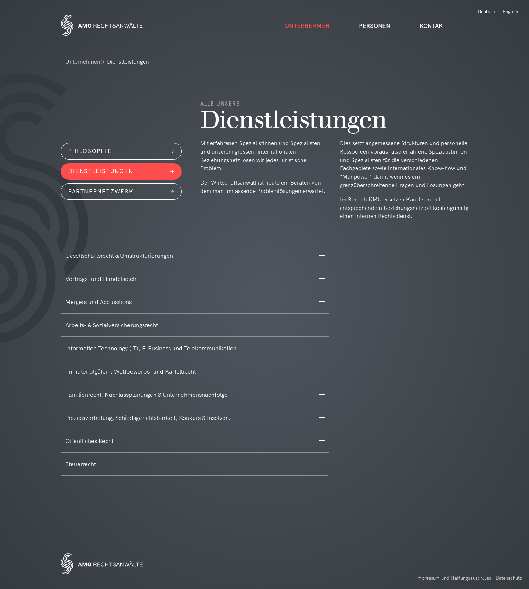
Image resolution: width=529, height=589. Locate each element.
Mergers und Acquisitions (98, 302)
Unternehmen (82, 61)
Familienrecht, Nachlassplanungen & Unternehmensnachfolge (146, 394)
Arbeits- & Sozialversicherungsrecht (111, 325)
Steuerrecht (80, 464)
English (510, 11)
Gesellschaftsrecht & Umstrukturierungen (119, 255)
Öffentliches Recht (89, 441)
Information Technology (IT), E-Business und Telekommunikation (151, 348)
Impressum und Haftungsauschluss (453, 578)
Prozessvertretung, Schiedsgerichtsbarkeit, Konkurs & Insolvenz (148, 417)
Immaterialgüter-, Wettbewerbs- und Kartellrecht (130, 371)
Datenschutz (509, 578)
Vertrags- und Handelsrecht (101, 278)
